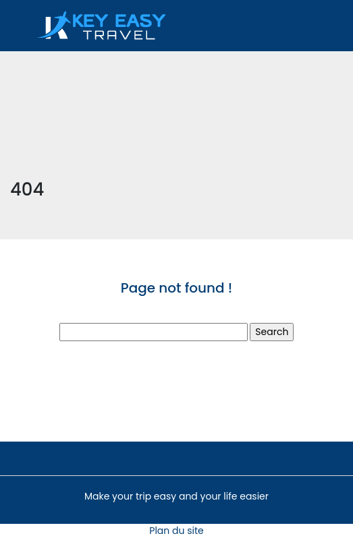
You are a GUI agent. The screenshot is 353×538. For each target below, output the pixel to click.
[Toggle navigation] (287, 25)
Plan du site (176, 530)
